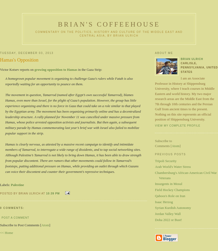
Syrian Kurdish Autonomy (173, 208)
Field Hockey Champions (172, 190)
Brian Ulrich (192, 59)
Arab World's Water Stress (173, 167)
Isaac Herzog (164, 202)
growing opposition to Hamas (55, 70)
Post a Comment (15, 217)
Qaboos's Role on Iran (170, 196)
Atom (45, 225)
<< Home (6, 233)
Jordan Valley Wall (168, 214)
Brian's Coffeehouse (109, 24)
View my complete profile (177, 125)
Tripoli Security (166, 161)
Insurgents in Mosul (168, 184)
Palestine (17, 185)
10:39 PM (53, 193)
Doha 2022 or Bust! (168, 220)
